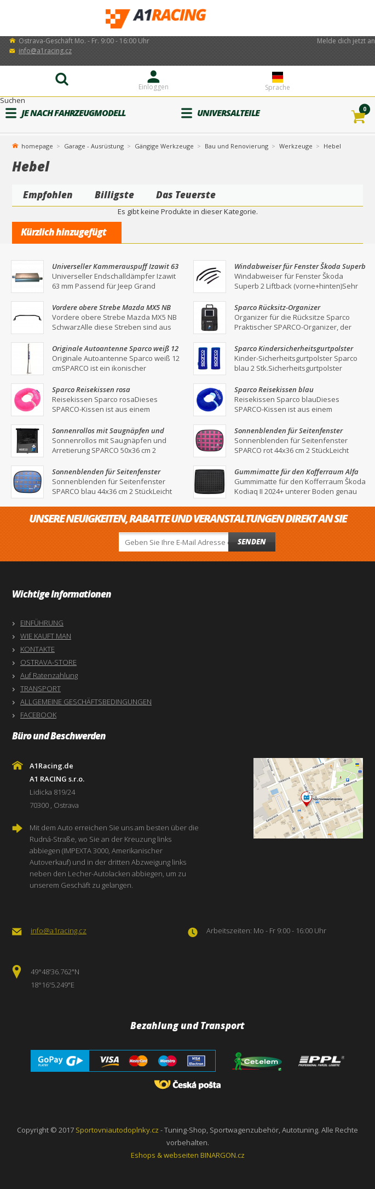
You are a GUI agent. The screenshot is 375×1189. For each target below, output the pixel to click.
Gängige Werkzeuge (164, 146)
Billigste (114, 194)
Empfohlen (48, 194)
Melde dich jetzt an (346, 40)
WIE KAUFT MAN (45, 636)
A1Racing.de (188, 18)
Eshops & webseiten (165, 1155)
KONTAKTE (37, 649)
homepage (37, 145)
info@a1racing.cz (45, 50)
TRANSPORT (40, 688)
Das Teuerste (186, 194)
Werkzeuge (296, 146)
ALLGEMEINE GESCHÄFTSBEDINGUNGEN (86, 701)
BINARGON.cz (222, 1155)
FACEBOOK (38, 715)
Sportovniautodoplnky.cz (117, 1130)
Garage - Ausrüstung (94, 146)
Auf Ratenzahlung (49, 675)
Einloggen (154, 86)
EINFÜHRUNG (42, 623)
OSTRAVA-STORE (48, 662)
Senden (252, 542)
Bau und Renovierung (236, 146)
